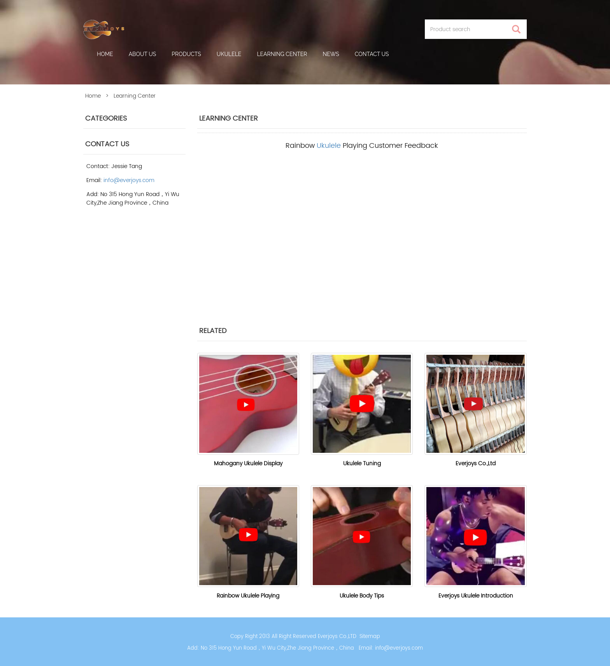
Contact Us (372, 54)
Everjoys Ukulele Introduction (475, 595)
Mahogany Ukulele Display (248, 463)
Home (105, 54)
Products (186, 54)
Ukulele (229, 54)
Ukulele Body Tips (362, 595)
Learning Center (282, 54)
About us (142, 54)
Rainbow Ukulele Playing (248, 595)
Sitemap (369, 637)
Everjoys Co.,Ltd (476, 463)
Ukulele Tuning (362, 463)
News (331, 54)
